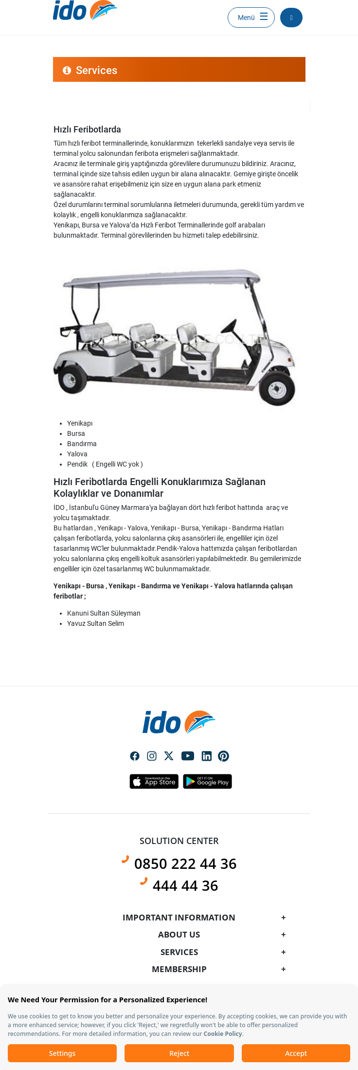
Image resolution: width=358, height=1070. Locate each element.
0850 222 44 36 (185, 863)
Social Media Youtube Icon (187, 757)
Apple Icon (153, 781)
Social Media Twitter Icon (168, 757)
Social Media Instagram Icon (151, 757)
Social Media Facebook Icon (134, 757)
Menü (246, 17)
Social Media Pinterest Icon (223, 756)
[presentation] (179, 514)
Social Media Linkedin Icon (206, 757)
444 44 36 (185, 885)
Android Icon (204, 781)
